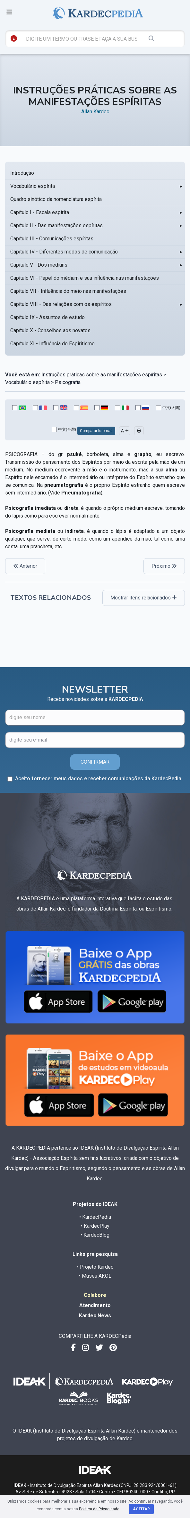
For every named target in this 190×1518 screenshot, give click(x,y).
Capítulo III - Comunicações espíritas (51, 239)
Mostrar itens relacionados (143, 598)
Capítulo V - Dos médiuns (38, 265)
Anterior (25, 566)
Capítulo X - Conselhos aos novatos (50, 330)
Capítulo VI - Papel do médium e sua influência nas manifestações (84, 278)
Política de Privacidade (99, 1509)
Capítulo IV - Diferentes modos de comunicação (64, 252)
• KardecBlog (95, 1235)
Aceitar (141, 1509)
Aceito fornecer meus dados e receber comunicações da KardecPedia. (99, 778)
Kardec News (95, 1316)
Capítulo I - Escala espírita (39, 212)
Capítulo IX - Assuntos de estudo (47, 317)
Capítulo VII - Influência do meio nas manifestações (68, 291)
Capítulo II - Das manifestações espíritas (56, 225)
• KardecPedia (95, 1217)
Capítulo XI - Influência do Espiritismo (52, 344)
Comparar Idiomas (96, 431)
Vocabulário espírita (32, 186)
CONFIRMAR (95, 762)
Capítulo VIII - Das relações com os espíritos (61, 304)
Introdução (22, 173)
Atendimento (95, 1305)
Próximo (164, 566)
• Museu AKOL (95, 1276)
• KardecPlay (95, 1226)
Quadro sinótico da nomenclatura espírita (56, 199)
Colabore (95, 1295)
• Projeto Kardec (95, 1267)
